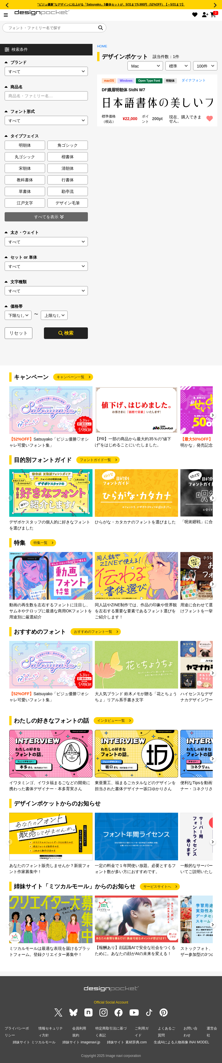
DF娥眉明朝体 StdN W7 (123, 89)
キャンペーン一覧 (70, 377)
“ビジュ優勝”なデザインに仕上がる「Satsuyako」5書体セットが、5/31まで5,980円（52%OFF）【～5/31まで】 (111, 4)
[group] (50, 417)
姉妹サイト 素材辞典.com (127, 1042)
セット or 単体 (21, 257)
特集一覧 (40, 543)
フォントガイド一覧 (95, 460)
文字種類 (16, 281)
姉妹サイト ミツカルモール (34, 1042)
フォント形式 (20, 111)
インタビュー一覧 (111, 721)
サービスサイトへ (157, 887)
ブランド (16, 62)
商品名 (14, 87)
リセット (18, 333)
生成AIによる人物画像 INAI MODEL (181, 1042)
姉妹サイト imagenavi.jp (81, 1042)
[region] (157, 102)
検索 (65, 333)
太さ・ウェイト (22, 232)
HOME (102, 46)
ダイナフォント (194, 80)
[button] (213, 416)
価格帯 (14, 306)
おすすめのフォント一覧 (93, 632)
